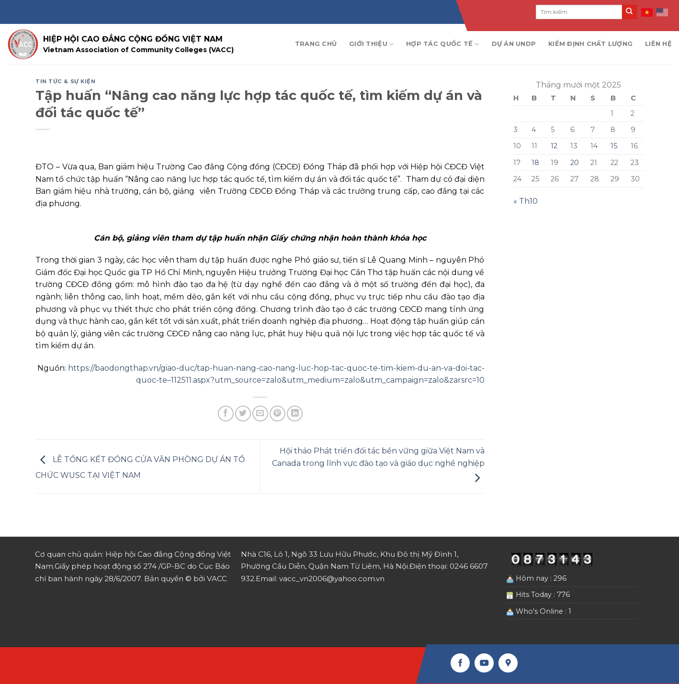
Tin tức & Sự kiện (65, 81)
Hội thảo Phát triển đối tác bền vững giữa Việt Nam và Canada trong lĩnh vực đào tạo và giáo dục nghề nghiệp (378, 464)
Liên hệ (658, 43)
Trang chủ (316, 43)
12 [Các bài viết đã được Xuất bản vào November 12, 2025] (554, 146)
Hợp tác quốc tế (442, 44)
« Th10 (525, 201)
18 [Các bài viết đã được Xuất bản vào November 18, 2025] (535, 162)
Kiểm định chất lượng (590, 43)
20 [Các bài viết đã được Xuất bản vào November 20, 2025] (574, 162)
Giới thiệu (371, 44)
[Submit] (629, 12)
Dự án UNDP (514, 43)
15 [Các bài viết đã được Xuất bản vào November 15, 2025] (614, 146)
